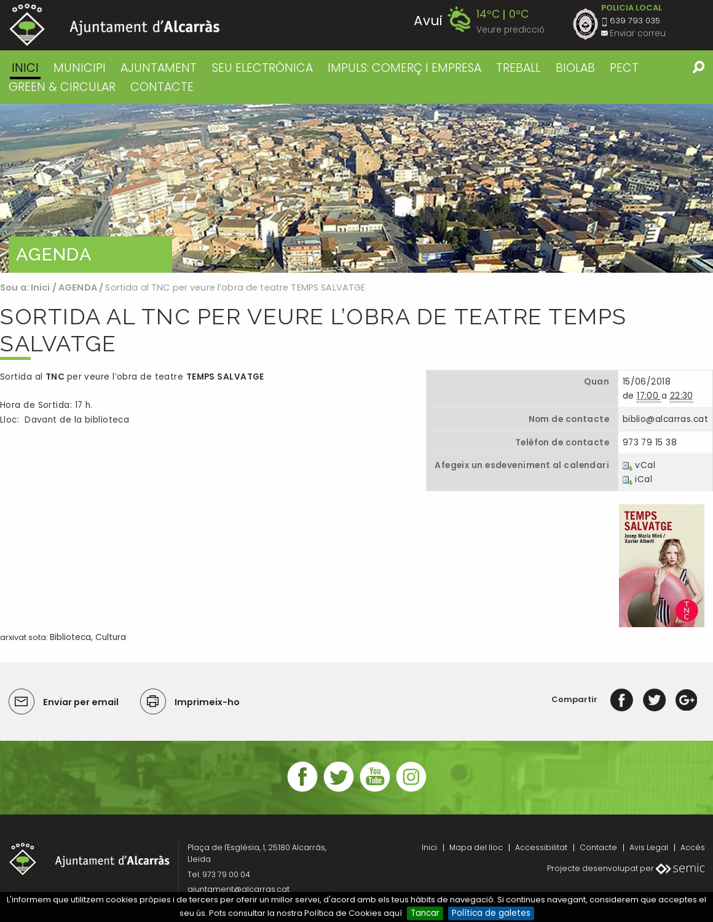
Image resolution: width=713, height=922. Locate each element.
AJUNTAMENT (158, 68)
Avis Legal (648, 847)
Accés (692, 847)
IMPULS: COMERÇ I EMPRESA (404, 68)
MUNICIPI (79, 68)
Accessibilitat (541, 847)
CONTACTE (162, 87)
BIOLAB (575, 68)
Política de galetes (491, 913)
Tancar (425, 913)
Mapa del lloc (476, 847)
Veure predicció (510, 30)
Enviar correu (638, 33)
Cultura (110, 637)
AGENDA (77, 287)
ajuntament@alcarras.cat (238, 889)
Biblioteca (70, 637)
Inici (25, 68)
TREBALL (518, 68)
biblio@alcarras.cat (665, 419)
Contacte (598, 847)
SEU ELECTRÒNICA (262, 68)
